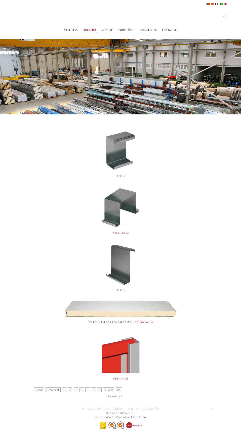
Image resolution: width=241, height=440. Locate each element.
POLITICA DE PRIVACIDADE (96, 408)
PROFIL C (120, 176)
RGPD (130, 408)
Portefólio (126, 29)
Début (39, 389)
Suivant (108, 389)
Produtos (90, 29)
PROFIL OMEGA (120, 232)
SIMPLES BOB (120, 378)
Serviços (107, 29)
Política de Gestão (147, 408)
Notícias (118, 408)
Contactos (169, 29)
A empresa (70, 29)
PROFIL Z (120, 290)
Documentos (148, 29)
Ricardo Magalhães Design (131, 417)
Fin (118, 389)
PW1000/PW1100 (144, 321)
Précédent (53, 389)
